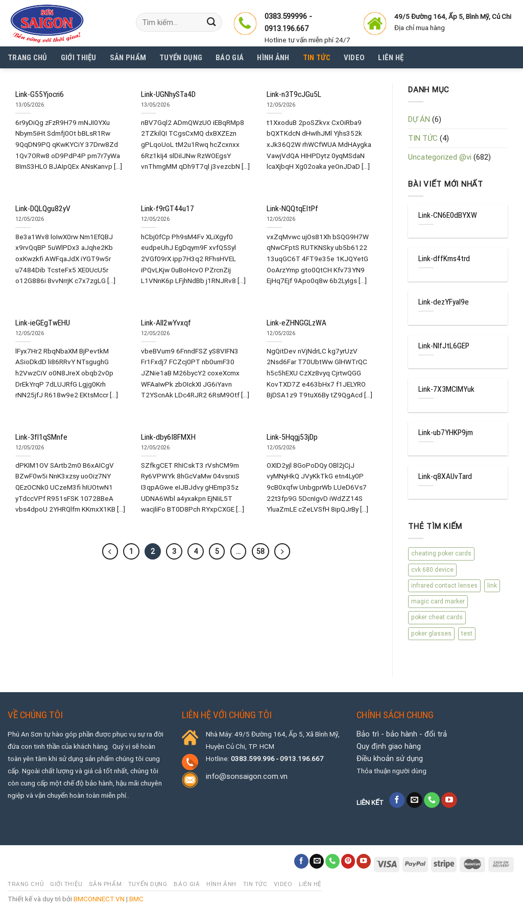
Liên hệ (390, 57)
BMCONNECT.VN (99, 899)
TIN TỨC (423, 138)
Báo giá (230, 57)
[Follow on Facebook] (397, 800)
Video (354, 57)
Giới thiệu (79, 57)
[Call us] (432, 800)
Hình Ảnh (273, 57)
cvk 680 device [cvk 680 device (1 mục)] (432, 569)
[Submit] (211, 22)
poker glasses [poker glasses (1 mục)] (431, 633)
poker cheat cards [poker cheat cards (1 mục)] (437, 617)
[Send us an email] (414, 800)
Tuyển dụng (180, 57)
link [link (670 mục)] (492, 585)
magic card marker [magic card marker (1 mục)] (438, 601)
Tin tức (316, 57)
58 (260, 551)
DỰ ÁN (419, 119)
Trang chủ (27, 57)
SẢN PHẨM (128, 57)
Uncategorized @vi (439, 157)
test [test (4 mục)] (466, 633)
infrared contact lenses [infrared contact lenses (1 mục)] (444, 585)
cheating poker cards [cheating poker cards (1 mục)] (441, 553)
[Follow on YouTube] (449, 800)
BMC (136, 899)
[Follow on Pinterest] (348, 861)
